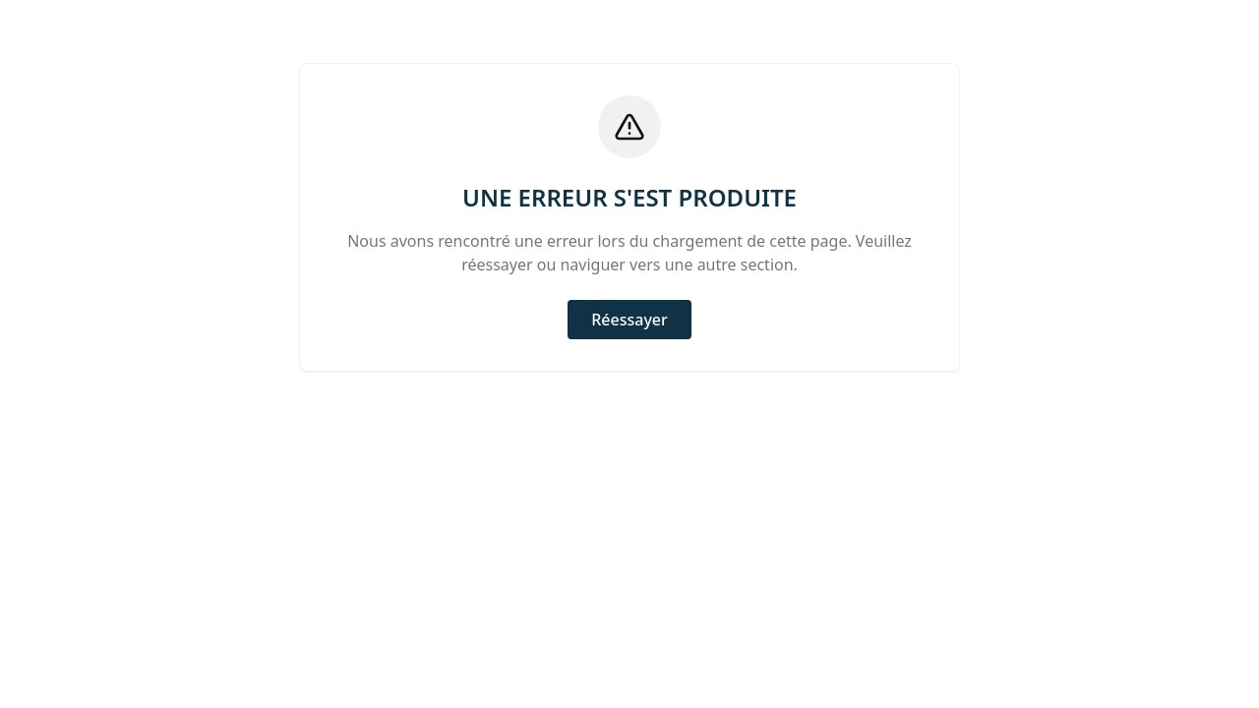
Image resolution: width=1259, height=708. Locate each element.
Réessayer (629, 319)
